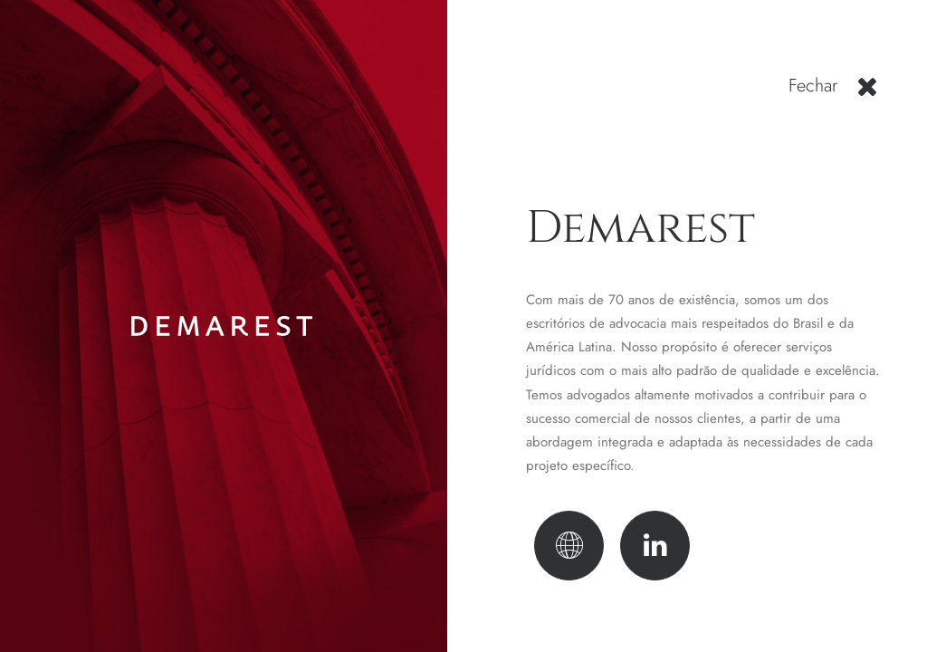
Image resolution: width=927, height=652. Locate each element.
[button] (866, 93)
